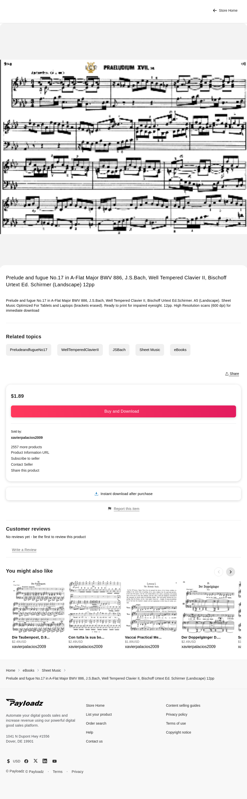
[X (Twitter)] (36, 761)
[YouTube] (54, 761)
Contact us (94, 741)
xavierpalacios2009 (27, 438)
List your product (99, 714)
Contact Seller (22, 464)
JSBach (119, 350)
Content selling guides (183, 705)
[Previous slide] (218, 571)
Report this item (123, 508)
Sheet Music (149, 350)
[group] (38, 615)
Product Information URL (30, 452)
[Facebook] (26, 761)
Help (89, 732)
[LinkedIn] (45, 761)
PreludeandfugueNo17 (28, 350)
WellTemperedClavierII (80, 350)
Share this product (25, 470)
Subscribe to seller (25, 458)
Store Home (225, 10)
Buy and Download (123, 411)
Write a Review (24, 550)
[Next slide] (230, 571)
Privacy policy (176, 714)
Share (232, 374)
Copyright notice (178, 732)
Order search (96, 723)
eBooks (180, 350)
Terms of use (176, 723)
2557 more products (26, 447)
